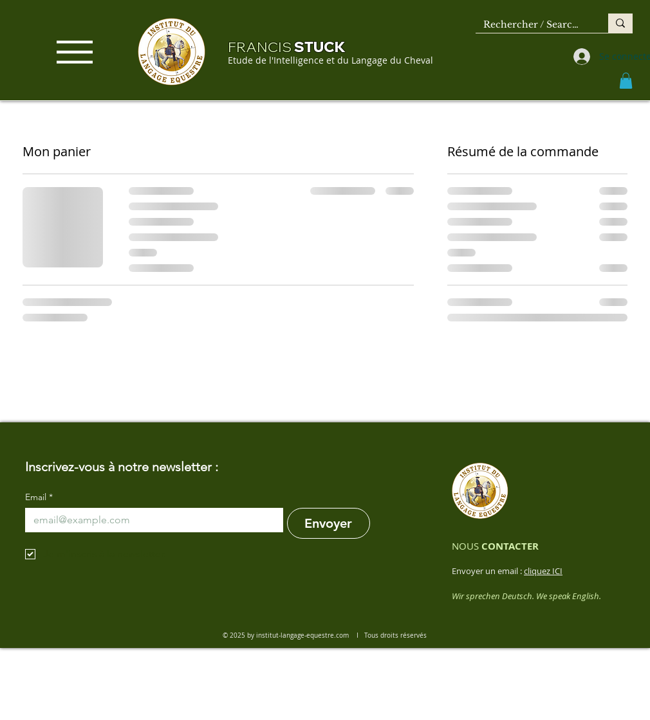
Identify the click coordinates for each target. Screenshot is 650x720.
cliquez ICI (543, 571)
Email (39, 497)
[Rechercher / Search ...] (532, 25)
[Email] (150, 520)
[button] (626, 81)
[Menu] (75, 51)
